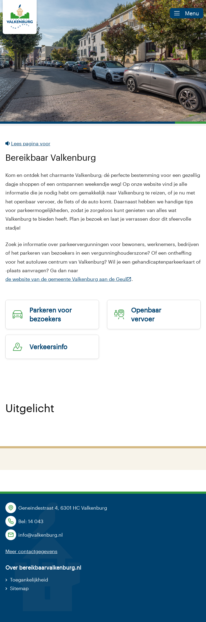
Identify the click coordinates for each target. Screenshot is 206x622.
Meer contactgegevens (31, 551)
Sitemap (19, 588)
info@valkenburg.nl (40, 535)
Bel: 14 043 (30, 521)
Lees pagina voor (27, 143)
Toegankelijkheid (29, 580)
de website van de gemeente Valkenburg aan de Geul (66, 279)
